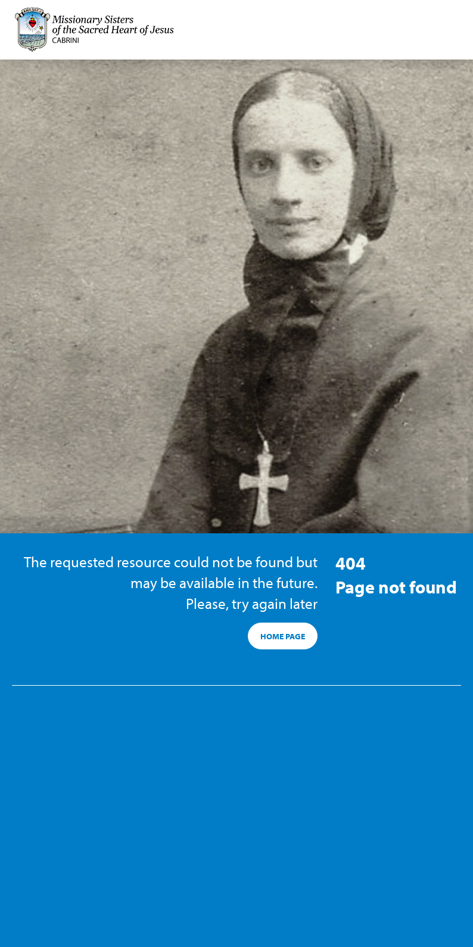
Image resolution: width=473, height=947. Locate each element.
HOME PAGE (282, 636)
